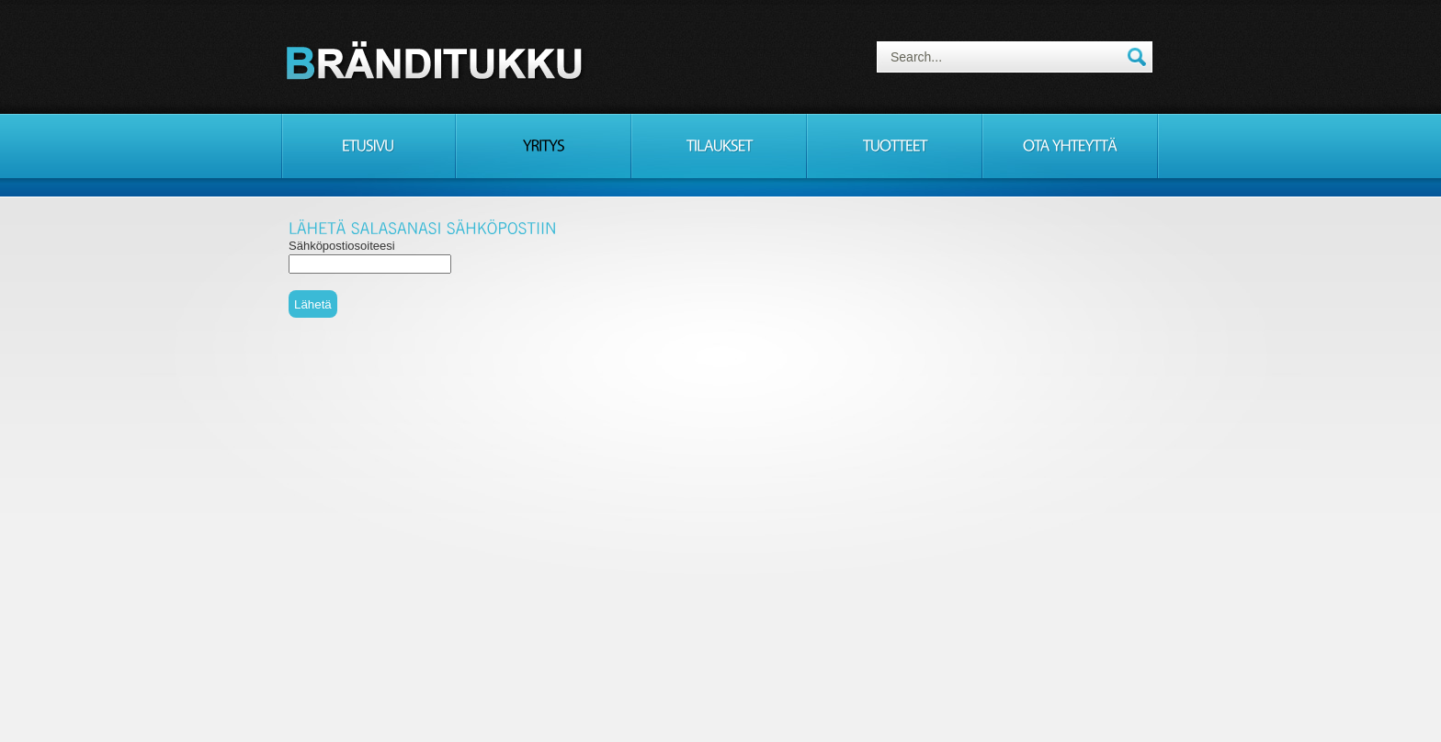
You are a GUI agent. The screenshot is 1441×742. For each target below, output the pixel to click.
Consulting (437, 59)
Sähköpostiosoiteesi (342, 246)
